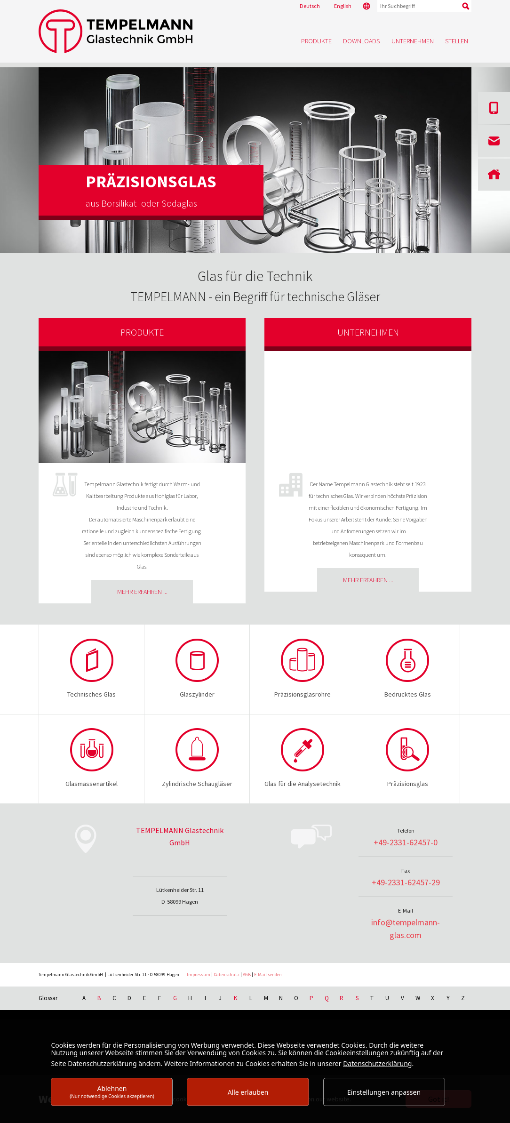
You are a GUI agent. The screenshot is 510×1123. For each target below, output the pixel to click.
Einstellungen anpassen (384, 1092)
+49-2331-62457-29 (406, 882)
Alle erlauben (248, 1092)
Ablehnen (112, 1091)
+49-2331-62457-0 (406, 842)
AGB (247, 974)
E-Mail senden (268, 974)
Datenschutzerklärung (377, 1063)
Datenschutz (226, 974)
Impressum (198, 974)
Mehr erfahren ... (142, 591)
